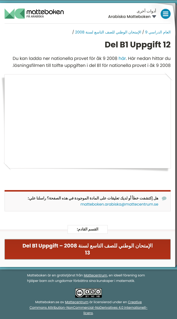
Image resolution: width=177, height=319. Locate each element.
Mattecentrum (95, 275)
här (122, 59)
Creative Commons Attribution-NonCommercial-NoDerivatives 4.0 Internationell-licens (88, 307)
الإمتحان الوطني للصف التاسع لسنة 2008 (108, 32)
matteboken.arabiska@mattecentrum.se (119, 204)
